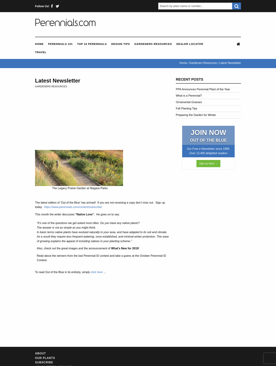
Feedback (141, 353)
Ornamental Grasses (189, 102)
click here (97, 272)
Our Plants (59, 353)
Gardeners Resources (153, 43)
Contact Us (163, 353)
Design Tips (120, 43)
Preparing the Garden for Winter (196, 114)
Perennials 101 (60, 43)
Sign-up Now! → (208, 163)
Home (39, 43)
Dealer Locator (189, 43)
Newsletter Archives (112, 353)
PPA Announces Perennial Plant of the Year (203, 89)
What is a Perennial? (189, 95)
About (40, 353)
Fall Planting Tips (186, 108)
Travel (40, 52)
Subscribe (81, 353)
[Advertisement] (187, 24)
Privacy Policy (189, 353)
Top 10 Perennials (92, 43)
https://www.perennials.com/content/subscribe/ (73, 207)
